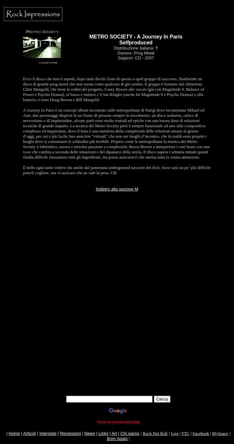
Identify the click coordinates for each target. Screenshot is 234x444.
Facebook (201, 433)
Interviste (48, 433)
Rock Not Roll (155, 433)
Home (14, 433)
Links (103, 433)
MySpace (220, 433)
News (89, 433)
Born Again (117, 438)
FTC (185, 433)
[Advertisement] (118, 253)
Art (114, 433)
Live (175, 433)
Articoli (29, 433)
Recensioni (70, 433)
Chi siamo (130, 433)
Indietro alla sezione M (117, 189)
